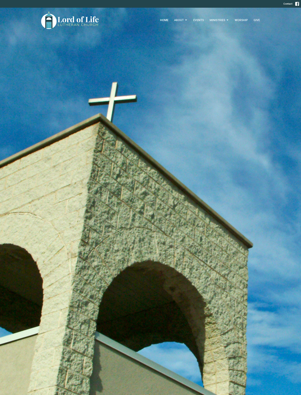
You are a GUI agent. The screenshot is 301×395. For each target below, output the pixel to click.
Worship (241, 20)
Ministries (219, 20)
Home (164, 20)
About (181, 20)
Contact (287, 3)
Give (257, 20)
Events (198, 20)
